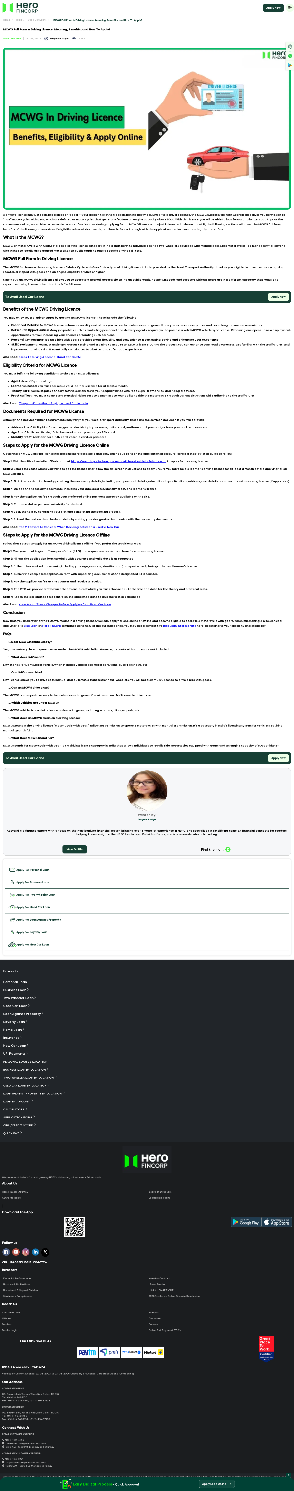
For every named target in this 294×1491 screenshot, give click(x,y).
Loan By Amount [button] (18, 1101)
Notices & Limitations (16, 1284)
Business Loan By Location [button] (26, 1069)
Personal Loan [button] (16, 982)
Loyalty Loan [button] (15, 1022)
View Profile (75, 849)
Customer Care (11, 1312)
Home (6, 19)
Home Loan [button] (14, 1030)
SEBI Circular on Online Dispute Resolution (174, 1296)
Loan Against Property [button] (23, 1014)
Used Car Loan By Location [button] (26, 1085)
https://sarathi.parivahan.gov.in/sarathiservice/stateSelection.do (118, 461)
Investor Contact (159, 1278)
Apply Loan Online (217, 1484)
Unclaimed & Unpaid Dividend (20, 1290)
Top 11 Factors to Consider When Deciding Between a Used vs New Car (69, 527)
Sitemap (154, 1312)
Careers (153, 1324)
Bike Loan (31, 625)
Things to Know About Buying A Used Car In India (53, 403)
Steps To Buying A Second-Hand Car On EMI (50, 357)
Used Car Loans (37, 19)
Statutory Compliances (17, 1296)
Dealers (6, 1324)
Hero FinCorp (51, 625)
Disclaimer (155, 1318)
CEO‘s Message (11, 1197)
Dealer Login (9, 1330)
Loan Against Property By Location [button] (34, 1093)
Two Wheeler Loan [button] (20, 998)
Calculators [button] (15, 1109)
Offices (6, 1318)
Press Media (157, 1284)
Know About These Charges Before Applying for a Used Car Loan (65, 604)
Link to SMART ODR (161, 1290)
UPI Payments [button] (16, 1053)
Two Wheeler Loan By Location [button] (30, 1077)
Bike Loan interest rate (179, 625)
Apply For (28, 870)
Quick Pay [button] (13, 1133)
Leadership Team (159, 1197)
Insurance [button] (12, 1038)
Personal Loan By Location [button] (26, 1061)
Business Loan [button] (16, 990)
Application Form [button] (19, 1117)
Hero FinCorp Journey (15, 1191)
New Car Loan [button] (16, 1046)
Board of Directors (160, 1191)
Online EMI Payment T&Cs (165, 1330)
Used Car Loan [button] (16, 1006)
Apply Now (273, 7)
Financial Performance (16, 1278)
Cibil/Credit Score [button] (20, 1125)
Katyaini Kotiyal (59, 38)
